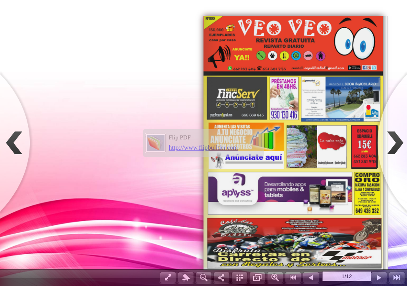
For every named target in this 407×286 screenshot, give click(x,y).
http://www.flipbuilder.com (203, 147)
